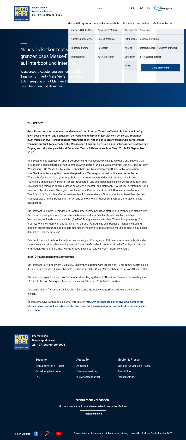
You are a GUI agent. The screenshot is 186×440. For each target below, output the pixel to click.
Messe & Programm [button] (79, 23)
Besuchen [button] (128, 23)
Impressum (97, 433)
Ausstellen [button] (143, 23)
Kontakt (135, 433)
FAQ (38, 376)
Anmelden (82, 365)
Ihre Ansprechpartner (88, 376)
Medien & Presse (163, 23)
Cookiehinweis (81, 433)
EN (148, 8)
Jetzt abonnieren (93, 413)
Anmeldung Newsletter (48, 371)
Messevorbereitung (87, 371)
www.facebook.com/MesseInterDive (58, 306)
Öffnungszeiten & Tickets (50, 365)
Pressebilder (124, 371)
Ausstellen (83, 359)
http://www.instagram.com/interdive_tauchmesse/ (116, 306)
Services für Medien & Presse (133, 365)
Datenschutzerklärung (116, 433)
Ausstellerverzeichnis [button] (106, 23)
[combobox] (115, 8)
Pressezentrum (125, 376)
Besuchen (42, 359)
